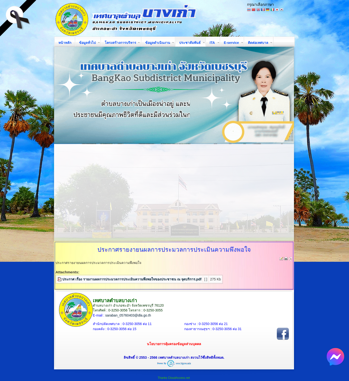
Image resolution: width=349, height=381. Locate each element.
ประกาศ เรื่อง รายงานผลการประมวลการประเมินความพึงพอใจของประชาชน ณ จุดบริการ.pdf (131, 279)
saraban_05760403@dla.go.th (128, 315)
